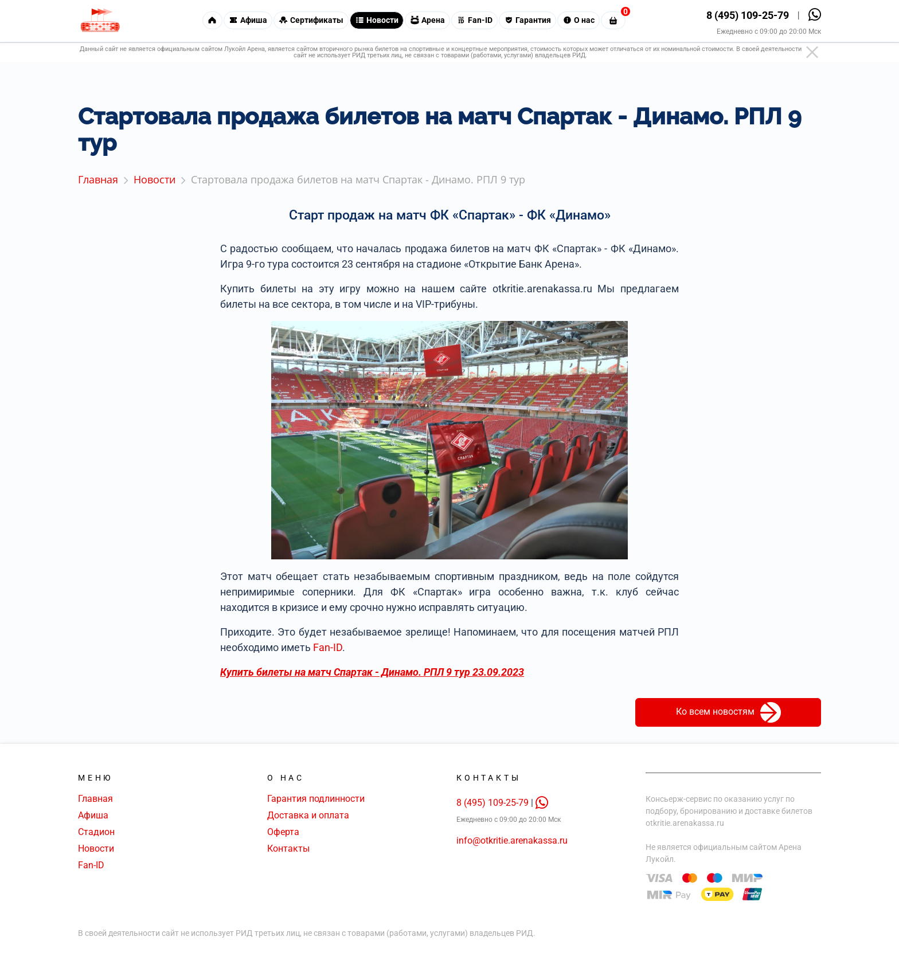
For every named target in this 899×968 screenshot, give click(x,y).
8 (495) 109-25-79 (747, 17)
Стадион (96, 831)
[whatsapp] (542, 803)
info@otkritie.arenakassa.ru (512, 840)
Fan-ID (327, 647)
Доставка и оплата (308, 815)
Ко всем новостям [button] (728, 712)
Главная (95, 798)
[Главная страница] (100, 22)
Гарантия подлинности (316, 798)
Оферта (283, 831)
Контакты (288, 848)
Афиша (93, 815)
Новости (96, 848)
